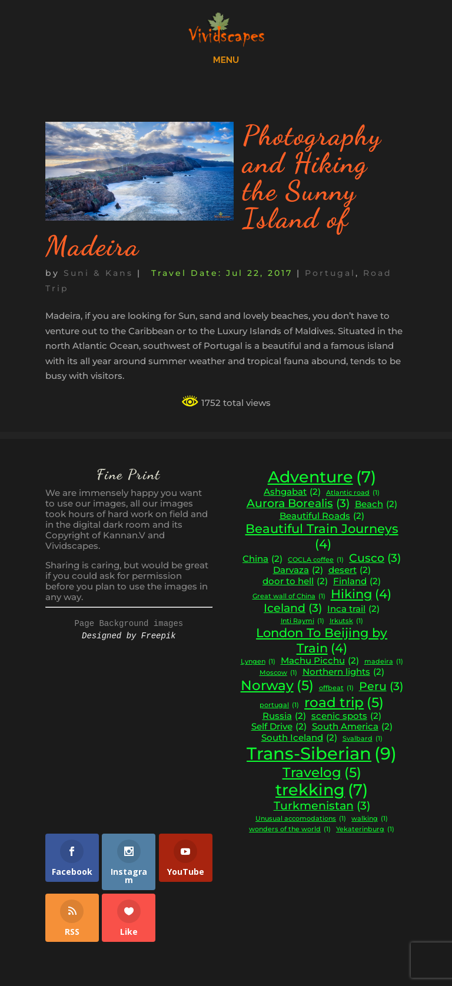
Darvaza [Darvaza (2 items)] (298, 570)
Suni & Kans (98, 273)
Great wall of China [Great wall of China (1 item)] (288, 597)
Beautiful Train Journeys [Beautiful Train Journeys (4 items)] (321, 536)
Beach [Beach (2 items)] (376, 504)
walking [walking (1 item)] (369, 819)
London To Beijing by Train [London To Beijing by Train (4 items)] (321, 640)
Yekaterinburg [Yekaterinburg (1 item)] (365, 830)
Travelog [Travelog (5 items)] (321, 772)
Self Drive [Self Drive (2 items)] (279, 726)
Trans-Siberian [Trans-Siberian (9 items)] (322, 753)
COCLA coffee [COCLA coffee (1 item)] (316, 560)
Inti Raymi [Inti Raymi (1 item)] (302, 621)
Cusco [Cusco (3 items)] (375, 558)
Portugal (330, 273)
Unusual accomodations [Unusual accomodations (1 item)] (300, 819)
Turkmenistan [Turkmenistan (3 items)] (322, 806)
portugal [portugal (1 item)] (279, 705)
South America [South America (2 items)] (352, 726)
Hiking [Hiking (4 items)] (361, 594)
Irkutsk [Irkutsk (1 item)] (346, 621)
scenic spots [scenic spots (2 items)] (346, 716)
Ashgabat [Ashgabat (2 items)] (292, 492)
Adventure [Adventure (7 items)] (322, 477)
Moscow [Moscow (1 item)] (278, 673)
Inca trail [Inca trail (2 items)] (353, 609)
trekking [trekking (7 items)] (321, 790)
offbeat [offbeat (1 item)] (336, 688)
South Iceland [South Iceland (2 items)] (299, 738)
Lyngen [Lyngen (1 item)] (258, 662)
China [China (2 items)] (262, 559)
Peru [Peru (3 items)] (381, 686)
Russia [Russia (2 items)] (284, 716)
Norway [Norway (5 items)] (277, 685)
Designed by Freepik (129, 636)
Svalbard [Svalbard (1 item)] (363, 739)
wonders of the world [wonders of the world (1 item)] (290, 830)
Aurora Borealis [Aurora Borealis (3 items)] (298, 503)
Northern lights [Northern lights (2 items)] (343, 672)
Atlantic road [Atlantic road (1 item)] (353, 493)
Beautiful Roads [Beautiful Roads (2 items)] (322, 516)
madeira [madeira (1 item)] (383, 662)
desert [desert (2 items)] (349, 570)
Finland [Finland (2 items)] (357, 581)
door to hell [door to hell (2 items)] (295, 581)
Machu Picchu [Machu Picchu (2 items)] (320, 661)
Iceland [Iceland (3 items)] (293, 608)
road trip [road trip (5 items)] (344, 702)
